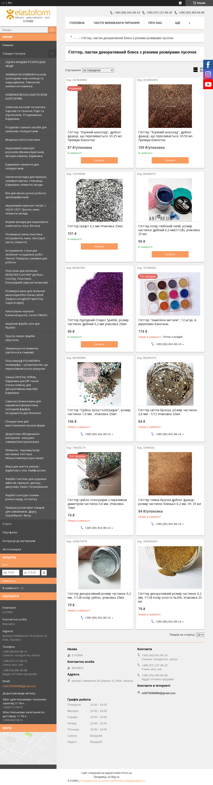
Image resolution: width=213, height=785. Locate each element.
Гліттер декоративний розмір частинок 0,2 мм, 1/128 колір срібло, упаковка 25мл (99, 596)
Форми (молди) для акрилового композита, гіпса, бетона (26, 224)
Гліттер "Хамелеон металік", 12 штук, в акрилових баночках (167, 322)
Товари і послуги (14, 53)
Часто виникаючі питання (116, 23)
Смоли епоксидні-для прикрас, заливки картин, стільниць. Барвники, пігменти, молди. (26, 181)
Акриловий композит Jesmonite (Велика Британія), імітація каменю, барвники (24, 152)
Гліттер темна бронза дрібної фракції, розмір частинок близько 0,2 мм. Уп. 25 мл (169, 502)
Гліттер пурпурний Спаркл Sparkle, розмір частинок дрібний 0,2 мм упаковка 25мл (98, 322)
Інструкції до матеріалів (19, 541)
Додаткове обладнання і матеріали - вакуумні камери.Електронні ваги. (22, 438)
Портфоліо (10, 532)
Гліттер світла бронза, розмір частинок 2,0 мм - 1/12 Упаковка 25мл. (167, 412)
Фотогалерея (12, 549)
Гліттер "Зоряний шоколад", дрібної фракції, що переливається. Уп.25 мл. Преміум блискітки (95, 136)
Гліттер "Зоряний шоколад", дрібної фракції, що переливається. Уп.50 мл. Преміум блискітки (165, 136)
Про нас (155, 23)
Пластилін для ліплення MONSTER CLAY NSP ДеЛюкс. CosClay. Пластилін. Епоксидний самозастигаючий (26, 276)
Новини (8, 45)
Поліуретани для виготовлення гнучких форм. (25, 423)
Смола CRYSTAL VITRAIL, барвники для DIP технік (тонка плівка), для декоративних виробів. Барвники (22, 385)
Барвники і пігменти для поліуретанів (22, 166)
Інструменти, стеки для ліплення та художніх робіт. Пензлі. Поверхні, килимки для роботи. (26, 256)
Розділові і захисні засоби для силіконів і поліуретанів (26, 129)
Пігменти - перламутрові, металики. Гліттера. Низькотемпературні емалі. (24, 454)
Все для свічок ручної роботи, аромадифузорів (25, 195)
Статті (7, 524)
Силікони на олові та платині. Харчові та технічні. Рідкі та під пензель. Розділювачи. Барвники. (25, 113)
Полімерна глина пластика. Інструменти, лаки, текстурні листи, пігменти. (25, 238)
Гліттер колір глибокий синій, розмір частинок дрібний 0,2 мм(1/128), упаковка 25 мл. (169, 230)
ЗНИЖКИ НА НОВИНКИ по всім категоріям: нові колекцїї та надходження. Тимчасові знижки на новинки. (25, 80)
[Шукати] (52, 30)
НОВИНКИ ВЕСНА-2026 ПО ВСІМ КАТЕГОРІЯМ (26, 96)
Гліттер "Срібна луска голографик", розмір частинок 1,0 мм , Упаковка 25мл (99, 412)
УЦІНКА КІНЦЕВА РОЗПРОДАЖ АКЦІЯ (25, 64)
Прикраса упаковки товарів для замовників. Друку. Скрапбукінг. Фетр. (24, 511)
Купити (99, 160)
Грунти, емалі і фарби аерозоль (20, 338)
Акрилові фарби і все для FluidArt (22, 325)
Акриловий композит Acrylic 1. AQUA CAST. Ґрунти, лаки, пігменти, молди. (26, 209)
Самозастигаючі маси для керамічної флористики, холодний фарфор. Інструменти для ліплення (23, 407)
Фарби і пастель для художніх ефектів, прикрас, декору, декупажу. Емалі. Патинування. (26, 483)
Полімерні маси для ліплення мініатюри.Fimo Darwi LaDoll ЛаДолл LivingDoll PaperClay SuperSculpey (25, 297)
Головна (77, 23)
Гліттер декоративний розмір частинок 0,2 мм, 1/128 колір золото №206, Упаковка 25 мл (170, 597)
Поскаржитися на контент (95, 780)
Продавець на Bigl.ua (106, 776)
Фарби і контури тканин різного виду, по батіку (22, 497)
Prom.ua (127, 773)
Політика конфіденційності (129, 780)
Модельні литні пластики (22, 140)
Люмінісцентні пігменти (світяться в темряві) (21, 350)
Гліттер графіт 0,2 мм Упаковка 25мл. (95, 226)
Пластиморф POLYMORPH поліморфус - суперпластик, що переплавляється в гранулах (26, 365)
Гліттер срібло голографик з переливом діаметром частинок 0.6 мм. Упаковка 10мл (97, 504)
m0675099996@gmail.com (19, 686)
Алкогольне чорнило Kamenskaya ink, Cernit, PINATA (26, 313)
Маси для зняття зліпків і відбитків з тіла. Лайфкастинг (25, 468)
